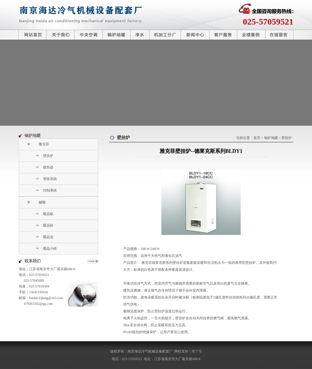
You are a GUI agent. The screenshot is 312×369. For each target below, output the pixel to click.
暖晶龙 (48, 237)
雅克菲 (44, 144)
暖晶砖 (48, 225)
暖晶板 (48, 214)
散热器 (48, 167)
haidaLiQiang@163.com (46, 298)
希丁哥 (197, 351)
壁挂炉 (48, 156)
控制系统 (50, 190)
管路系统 (50, 179)
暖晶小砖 (50, 248)
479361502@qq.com (38, 304)
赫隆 (42, 202)
